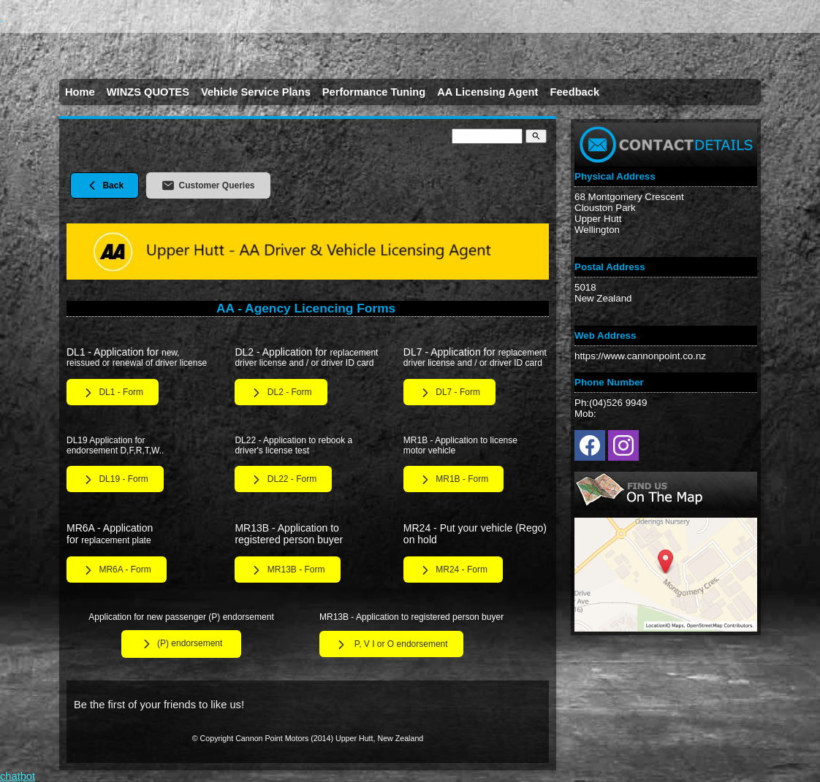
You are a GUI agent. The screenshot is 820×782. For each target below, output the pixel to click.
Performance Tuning (373, 92)
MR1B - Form (453, 479)
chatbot (17, 776)
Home (80, 92)
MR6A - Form (116, 570)
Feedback (574, 92)
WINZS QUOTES (148, 92)
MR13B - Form (287, 570)
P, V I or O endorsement (391, 644)
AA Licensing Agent (487, 92)
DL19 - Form (115, 479)
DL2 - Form (280, 392)
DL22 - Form (283, 479)
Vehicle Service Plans (256, 92)
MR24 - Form (453, 570)
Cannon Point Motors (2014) (284, 738)
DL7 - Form (449, 392)
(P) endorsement (181, 644)
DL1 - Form (112, 392)
